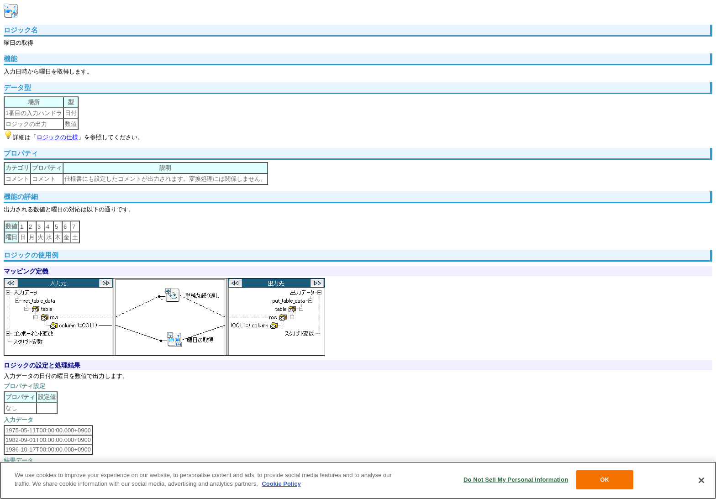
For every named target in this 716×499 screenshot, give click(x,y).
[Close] (701, 480)
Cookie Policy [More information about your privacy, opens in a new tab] (281, 483)
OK (604, 479)
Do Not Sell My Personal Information (515, 479)
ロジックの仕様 (57, 137)
